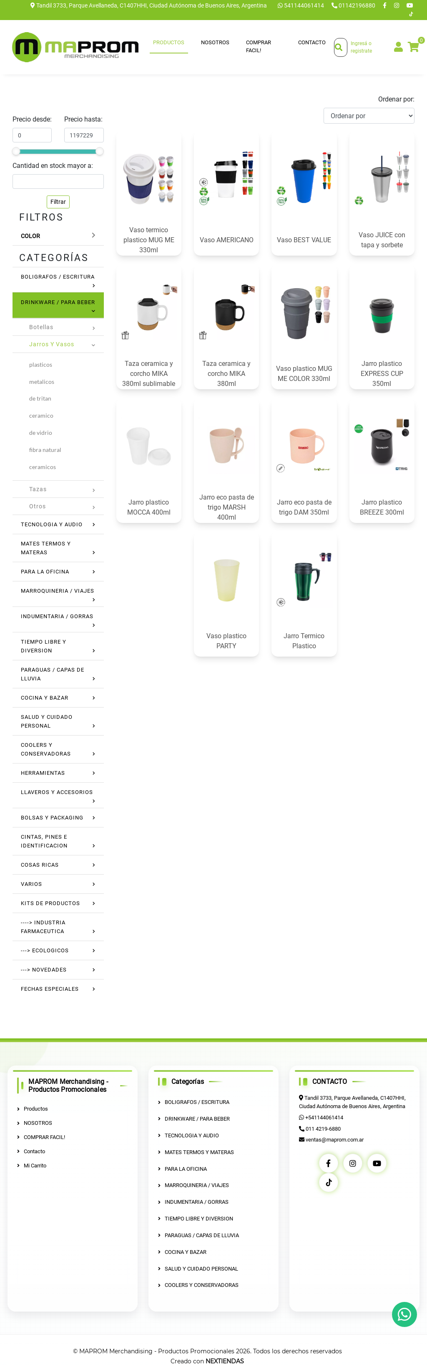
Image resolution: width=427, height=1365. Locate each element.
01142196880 (354, 5)
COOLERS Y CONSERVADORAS (198, 1284)
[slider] (16, 151)
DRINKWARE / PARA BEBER (58, 302)
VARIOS (31, 884)
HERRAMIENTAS (43, 773)
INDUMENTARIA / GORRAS (57, 616)
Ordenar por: (396, 99)
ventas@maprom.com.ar (335, 1139)
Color (30, 236)
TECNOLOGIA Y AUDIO (52, 524)
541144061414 (301, 5)
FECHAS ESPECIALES (50, 989)
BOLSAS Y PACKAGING (52, 817)
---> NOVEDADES (44, 970)
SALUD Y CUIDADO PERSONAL (198, 1267)
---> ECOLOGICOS (45, 950)
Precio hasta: (83, 119)
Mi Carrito (31, 1165)
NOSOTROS (215, 42)
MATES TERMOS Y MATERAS (196, 1152)
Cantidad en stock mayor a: (53, 166)
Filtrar (58, 201)
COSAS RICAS (40, 865)
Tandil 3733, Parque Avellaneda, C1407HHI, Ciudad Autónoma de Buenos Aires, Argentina (148, 5)
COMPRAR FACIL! (258, 46)
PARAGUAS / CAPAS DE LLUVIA (198, 1234)
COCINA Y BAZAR (44, 698)
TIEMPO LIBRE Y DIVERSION (195, 1218)
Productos (168, 42)
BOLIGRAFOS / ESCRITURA (58, 277)
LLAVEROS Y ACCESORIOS (57, 792)
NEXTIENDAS (225, 1360)
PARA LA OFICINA (45, 571)
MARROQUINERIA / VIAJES (57, 591)
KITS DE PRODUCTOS (50, 903)
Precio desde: (32, 119)
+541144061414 (324, 1117)
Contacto (312, 42)
